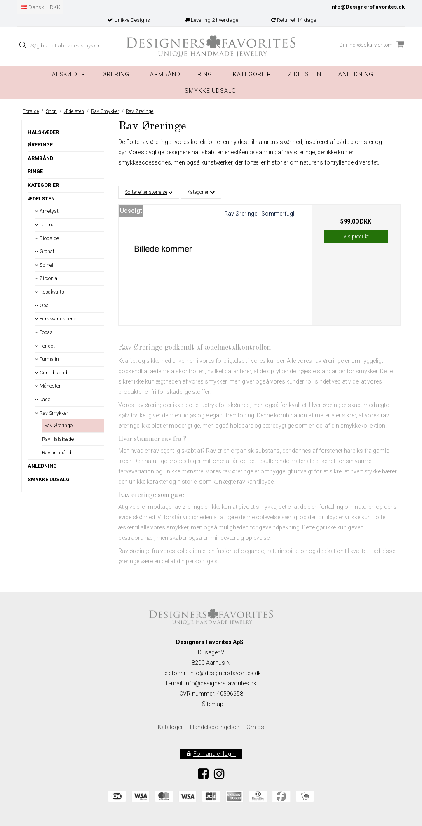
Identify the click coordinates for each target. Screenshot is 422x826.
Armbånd (165, 74)
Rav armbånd (56, 453)
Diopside (47, 238)
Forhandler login (214, 754)
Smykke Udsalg (210, 90)
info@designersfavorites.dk (220, 683)
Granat (44, 251)
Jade (42, 399)
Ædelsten (41, 199)
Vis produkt (356, 237)
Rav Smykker (51, 413)
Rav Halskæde (58, 439)
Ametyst (47, 211)
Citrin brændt (52, 373)
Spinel (44, 265)
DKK (55, 7)
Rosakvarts (49, 292)
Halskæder (66, 74)
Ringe (206, 74)
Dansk (32, 7)
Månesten (48, 386)
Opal (42, 305)
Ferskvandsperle (55, 319)
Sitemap (212, 704)
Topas (44, 332)
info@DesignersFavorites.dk (367, 7)
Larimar (45, 225)
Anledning (355, 74)
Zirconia (46, 278)
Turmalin (47, 359)
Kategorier (252, 74)
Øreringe (117, 74)
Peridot (45, 346)
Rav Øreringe (58, 425)
